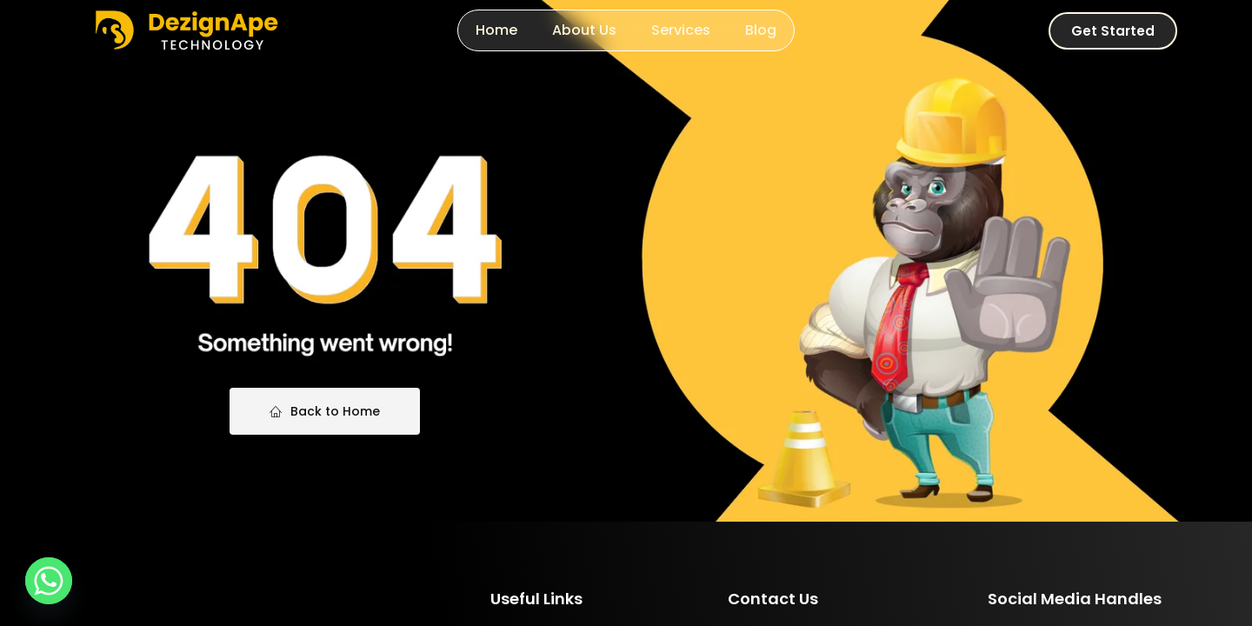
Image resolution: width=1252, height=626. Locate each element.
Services (680, 30)
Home (496, 30)
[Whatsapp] (48, 580)
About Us (584, 30)
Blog (760, 30)
